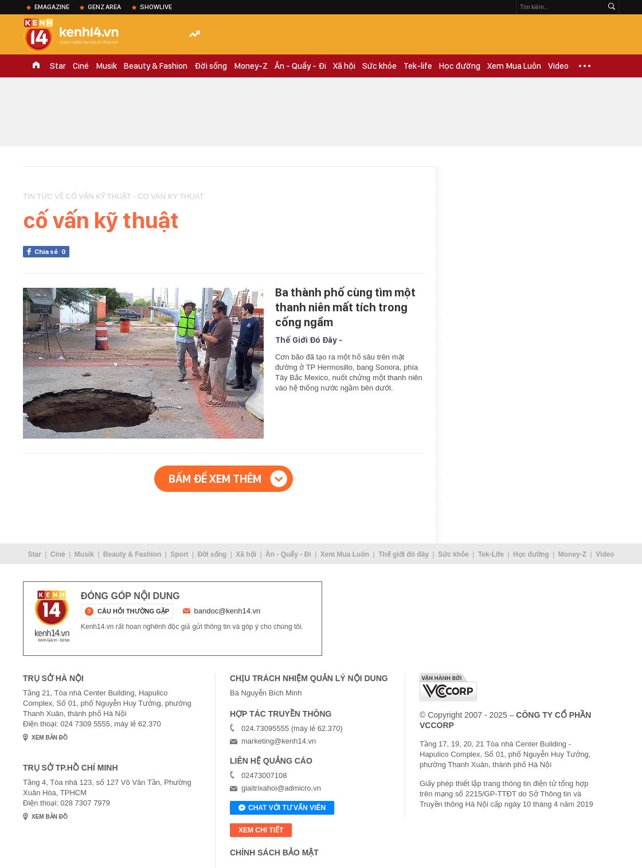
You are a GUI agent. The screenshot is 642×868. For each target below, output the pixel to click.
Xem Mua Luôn (514, 66)
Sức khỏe (379, 66)
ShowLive (156, 7)
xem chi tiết (260, 830)
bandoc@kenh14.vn (227, 611)
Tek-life (418, 66)
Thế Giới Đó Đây (305, 340)
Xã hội (344, 66)
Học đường (459, 66)
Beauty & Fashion (155, 66)
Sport (179, 554)
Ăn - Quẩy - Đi (300, 66)
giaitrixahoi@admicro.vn (281, 788)
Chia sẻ (51, 251)
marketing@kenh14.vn (278, 741)
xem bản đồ (50, 737)
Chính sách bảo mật (274, 852)
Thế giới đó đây (403, 554)
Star (58, 66)
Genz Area (104, 7)
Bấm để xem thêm (215, 479)
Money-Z (251, 66)
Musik (106, 66)
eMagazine (51, 7)
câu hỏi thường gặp (133, 611)
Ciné (81, 66)
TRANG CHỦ (36, 65)
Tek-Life (491, 554)
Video (558, 66)
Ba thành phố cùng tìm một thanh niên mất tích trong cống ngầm (345, 307)
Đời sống (210, 66)
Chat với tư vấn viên (282, 808)
